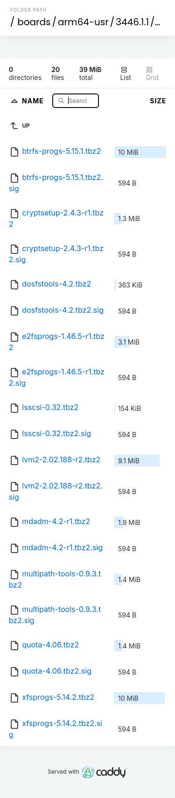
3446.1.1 (132, 22)
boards (33, 22)
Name (34, 100)
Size (158, 101)
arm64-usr (83, 22)
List (125, 73)
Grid (152, 73)
